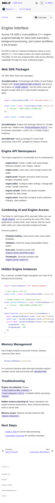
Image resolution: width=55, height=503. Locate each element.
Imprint (4, 480)
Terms (3, 496)
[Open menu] (51, 17)
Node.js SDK (11, 432)
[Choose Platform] (8, 9)
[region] (27, 109)
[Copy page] (40, 17)
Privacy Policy (6, 485)
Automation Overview (14, 436)
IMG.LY (6, 467)
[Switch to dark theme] (37, 3)
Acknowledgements (8, 490)
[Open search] (42, 3)
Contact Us (5, 474)
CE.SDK (4, 17)
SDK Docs (17, 3)
